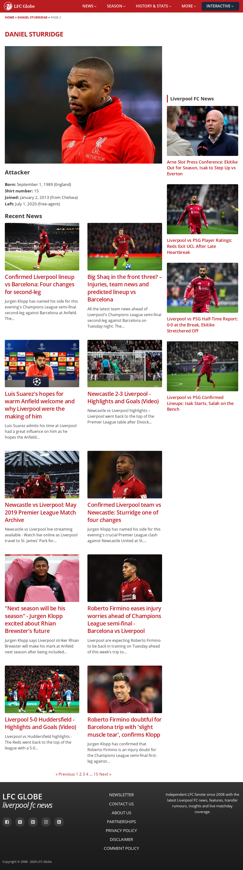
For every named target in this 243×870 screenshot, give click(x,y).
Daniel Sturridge (32, 17)
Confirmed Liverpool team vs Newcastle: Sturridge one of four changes (124, 512)
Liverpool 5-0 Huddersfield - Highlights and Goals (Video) (40, 723)
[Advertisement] (202, 59)
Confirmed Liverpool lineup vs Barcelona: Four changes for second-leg (39, 284)
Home (9, 17)
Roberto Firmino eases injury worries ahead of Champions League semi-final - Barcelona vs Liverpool (124, 620)
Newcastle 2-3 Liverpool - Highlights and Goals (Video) (123, 397)
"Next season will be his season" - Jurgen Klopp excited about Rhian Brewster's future (35, 620)
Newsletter (121, 794)
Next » (105, 774)
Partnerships (121, 821)
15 (95, 774)
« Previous (65, 774)
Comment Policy (121, 848)
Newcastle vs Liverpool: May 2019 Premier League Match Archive (40, 512)
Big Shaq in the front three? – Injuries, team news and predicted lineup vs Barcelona (124, 288)
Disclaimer (121, 839)
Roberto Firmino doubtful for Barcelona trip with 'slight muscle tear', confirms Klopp (124, 727)
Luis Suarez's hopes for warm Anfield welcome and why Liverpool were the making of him (39, 405)
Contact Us (121, 804)
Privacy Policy (121, 830)
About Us (121, 812)
